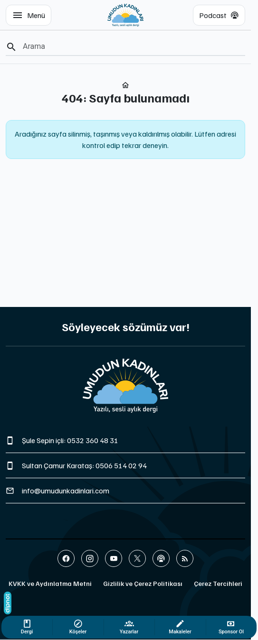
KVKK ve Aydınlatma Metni (50, 583)
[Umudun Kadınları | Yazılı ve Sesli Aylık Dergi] (125, 15)
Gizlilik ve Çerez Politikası (142, 583)
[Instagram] (89, 558)
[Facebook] (66, 558)
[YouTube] (113, 558)
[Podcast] (161, 558)
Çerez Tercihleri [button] (218, 583)
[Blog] (184, 558)
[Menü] (28, 15)
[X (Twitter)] (137, 558)
